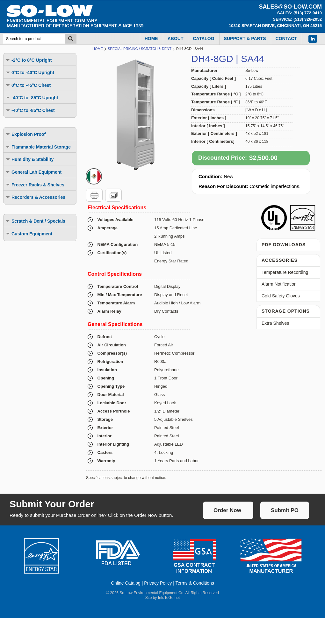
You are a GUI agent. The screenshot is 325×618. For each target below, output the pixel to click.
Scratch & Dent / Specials (35, 221)
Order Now (227, 510)
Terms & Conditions (194, 583)
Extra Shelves (275, 323)
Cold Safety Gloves (281, 295)
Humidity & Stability (29, 159)
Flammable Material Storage (38, 146)
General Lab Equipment (33, 172)
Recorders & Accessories (35, 197)
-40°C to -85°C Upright (31, 97)
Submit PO (285, 510)
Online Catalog (126, 583)
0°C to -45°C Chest (28, 85)
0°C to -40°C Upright (29, 72)
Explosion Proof (25, 134)
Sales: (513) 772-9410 (299, 12)
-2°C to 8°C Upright (28, 60)
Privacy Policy (158, 583)
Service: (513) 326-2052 (297, 19)
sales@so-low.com (290, 6)
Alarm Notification (279, 284)
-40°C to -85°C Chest (30, 110)
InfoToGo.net (169, 597)
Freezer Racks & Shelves (34, 184)
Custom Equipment (28, 233)
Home (97, 49)
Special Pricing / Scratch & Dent (139, 49)
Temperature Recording (285, 272)
